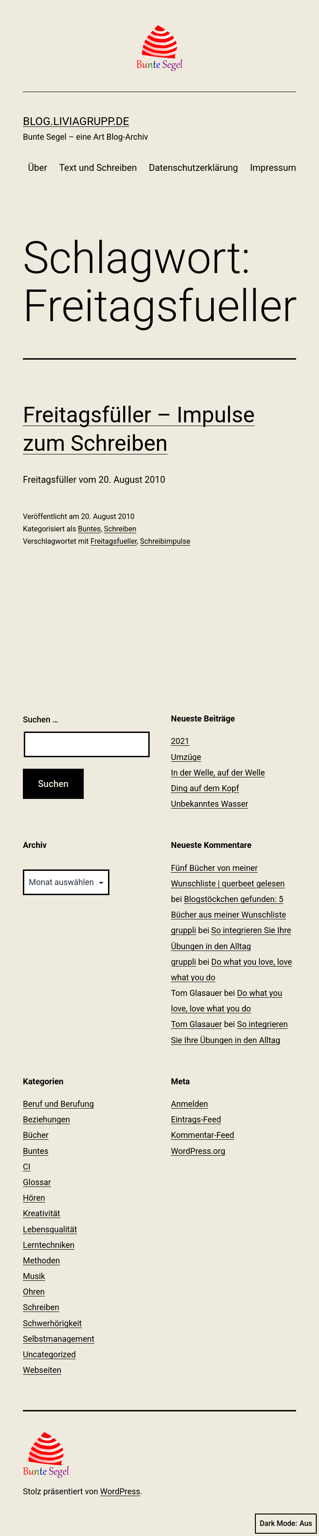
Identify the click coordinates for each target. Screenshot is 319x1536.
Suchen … (40, 719)
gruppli (183, 930)
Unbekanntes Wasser (210, 804)
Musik (34, 1276)
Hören (34, 1198)
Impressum (273, 167)
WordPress (120, 1491)
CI (27, 1166)
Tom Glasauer (196, 1024)
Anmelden (189, 1104)
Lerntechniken (49, 1245)
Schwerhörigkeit (52, 1323)
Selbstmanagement (58, 1339)
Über (37, 167)
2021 (180, 741)
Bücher (36, 1135)
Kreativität (41, 1213)
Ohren (34, 1291)
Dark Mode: (286, 1523)
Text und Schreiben (98, 167)
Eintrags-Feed (196, 1119)
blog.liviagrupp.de (76, 121)
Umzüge (186, 757)
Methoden (41, 1260)
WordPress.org (198, 1151)
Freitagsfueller (114, 541)
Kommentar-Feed (202, 1135)
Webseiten (42, 1370)
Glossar (37, 1182)
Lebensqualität (50, 1229)
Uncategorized (49, 1354)
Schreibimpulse (165, 541)
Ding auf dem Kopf (205, 788)
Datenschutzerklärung (193, 167)
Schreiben (120, 529)
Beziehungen (46, 1119)
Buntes (89, 529)
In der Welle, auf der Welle (218, 772)
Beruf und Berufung (58, 1104)
